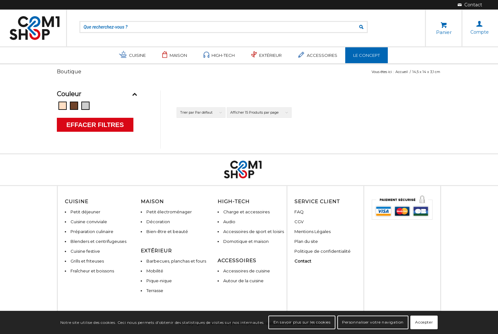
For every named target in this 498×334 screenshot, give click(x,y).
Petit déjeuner (85, 211)
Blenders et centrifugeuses (98, 241)
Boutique (69, 72)
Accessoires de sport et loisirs (253, 231)
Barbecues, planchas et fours (176, 261)
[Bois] (74, 105)
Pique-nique (159, 280)
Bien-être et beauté (167, 231)
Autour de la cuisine (243, 280)
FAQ (299, 211)
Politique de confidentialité (322, 251)
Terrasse (154, 290)
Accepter (424, 322)
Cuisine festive (85, 251)
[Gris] (85, 105)
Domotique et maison (246, 241)
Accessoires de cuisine (246, 270)
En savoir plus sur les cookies (302, 322)
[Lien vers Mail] (470, 5)
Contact (302, 261)
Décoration (158, 221)
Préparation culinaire (92, 231)
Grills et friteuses (87, 261)
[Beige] (62, 105)
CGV (299, 221)
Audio (229, 221)
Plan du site (306, 241)
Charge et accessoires (246, 211)
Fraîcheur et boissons (92, 270)
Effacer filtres (95, 124)
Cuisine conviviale (89, 221)
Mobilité (154, 270)
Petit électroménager (169, 211)
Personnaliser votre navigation (373, 322)
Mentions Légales (312, 231)
